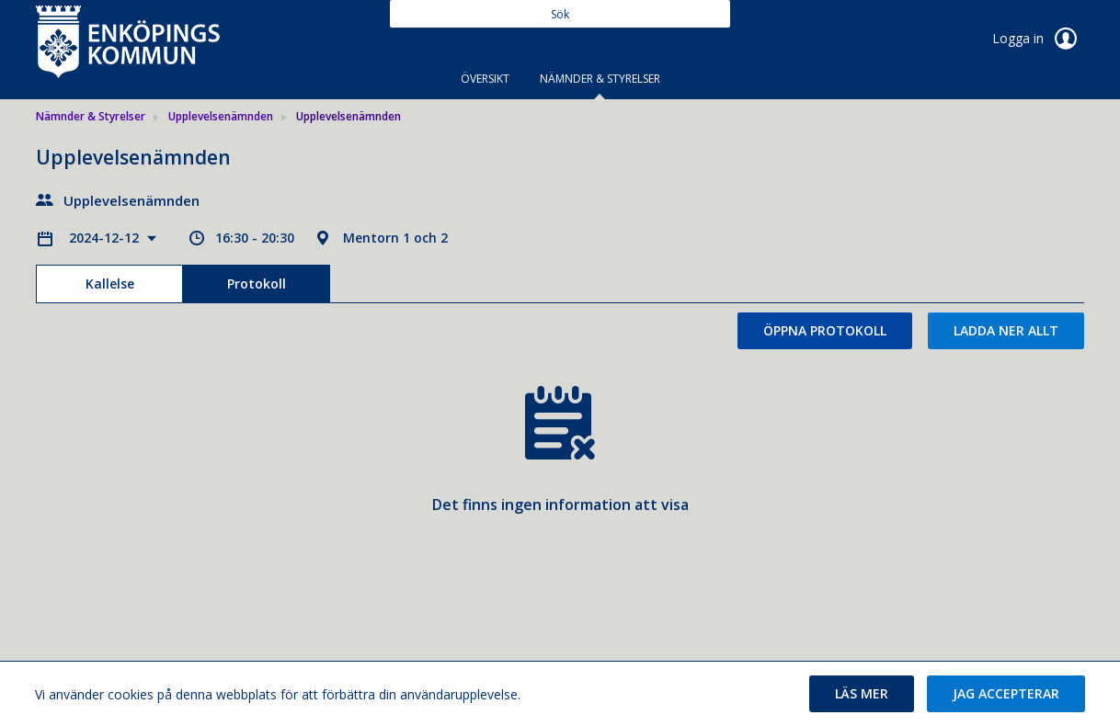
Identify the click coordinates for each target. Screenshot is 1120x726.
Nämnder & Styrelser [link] (90, 116)
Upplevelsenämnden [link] (220, 116)
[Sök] (560, 14)
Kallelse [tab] (110, 283)
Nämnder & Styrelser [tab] (600, 78)
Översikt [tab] (485, 78)
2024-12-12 (106, 237)
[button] (861, 693)
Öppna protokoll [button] (824, 330)
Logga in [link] (1038, 38)
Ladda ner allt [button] (1006, 330)
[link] (128, 40)
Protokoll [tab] (256, 283)
